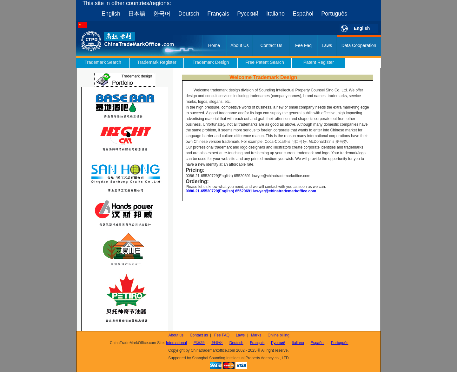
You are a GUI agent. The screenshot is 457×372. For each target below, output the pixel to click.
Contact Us (271, 45)
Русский (247, 13)
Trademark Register (156, 62)
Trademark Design (211, 62)
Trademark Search (102, 62)
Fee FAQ (221, 335)
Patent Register (318, 62)
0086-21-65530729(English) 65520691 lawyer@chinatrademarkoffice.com (251, 191)
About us (176, 335)
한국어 (161, 13)
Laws (327, 45)
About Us (239, 45)
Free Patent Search (264, 62)
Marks (256, 335)
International (176, 343)
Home (214, 45)
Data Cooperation (358, 45)
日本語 (136, 13)
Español (303, 13)
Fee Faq (303, 45)
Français (218, 13)
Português (334, 13)
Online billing (278, 335)
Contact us (199, 335)
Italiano (275, 13)
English (111, 13)
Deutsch (188, 13)
